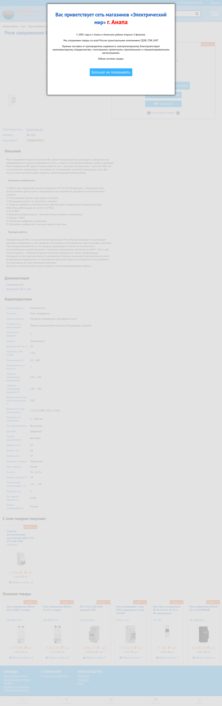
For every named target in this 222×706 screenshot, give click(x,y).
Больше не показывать (111, 72)
